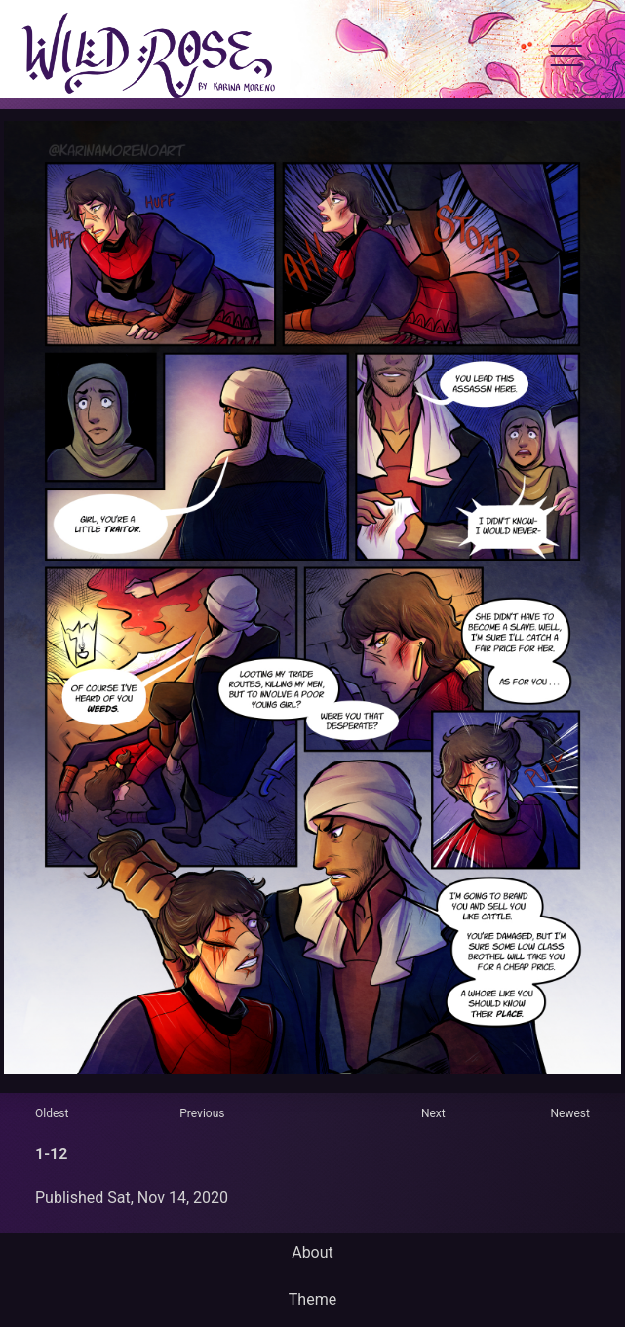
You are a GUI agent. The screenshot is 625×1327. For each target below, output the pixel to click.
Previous (201, 1113)
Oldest (51, 1113)
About (312, 1252)
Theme (312, 1299)
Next (433, 1113)
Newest (570, 1113)
